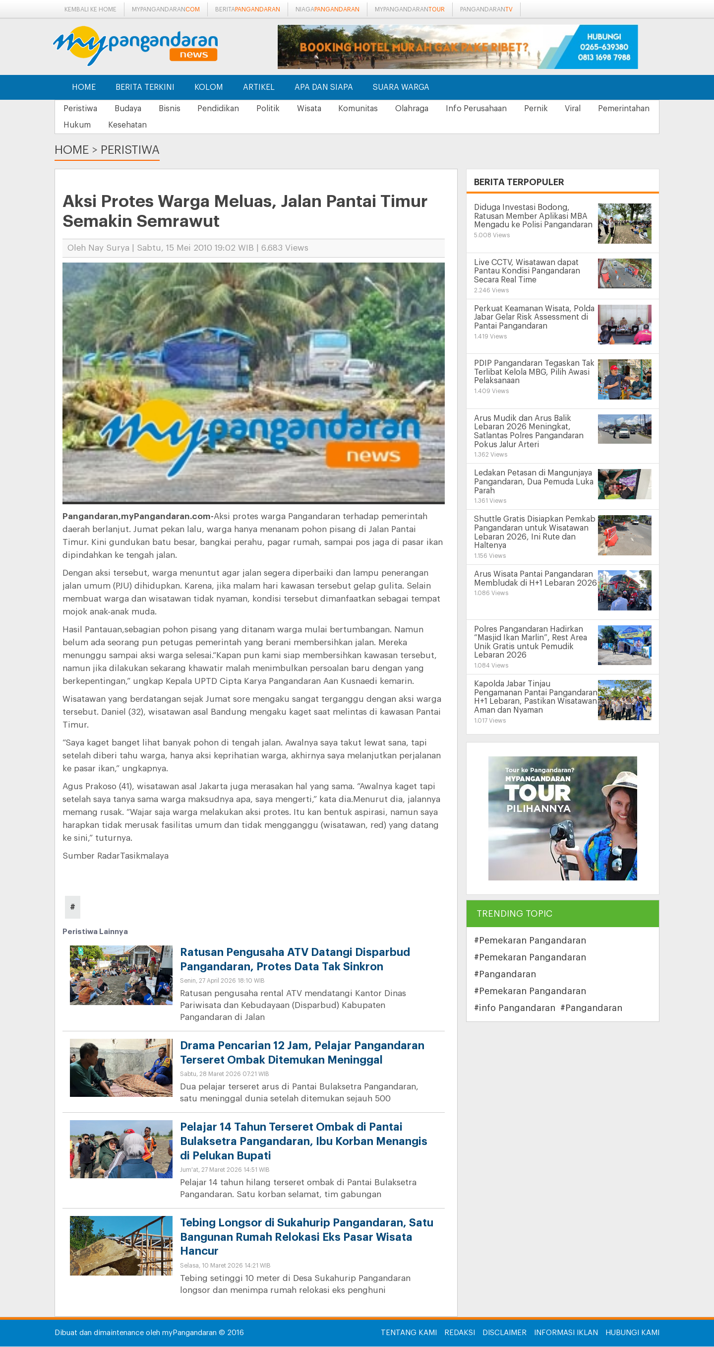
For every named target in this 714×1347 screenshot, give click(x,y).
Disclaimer (504, 1333)
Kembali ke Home (90, 9)
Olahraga (435, 109)
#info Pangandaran (514, 1008)
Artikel (259, 87)
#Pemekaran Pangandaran (530, 941)
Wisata (326, 109)
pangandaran (486, 9)
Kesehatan (203, 126)
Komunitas (378, 109)
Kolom (208, 87)
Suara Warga (401, 87)
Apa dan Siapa (324, 87)
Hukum (150, 126)
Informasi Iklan (566, 1333)
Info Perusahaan (502, 109)
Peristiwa (82, 109)
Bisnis (177, 109)
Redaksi (459, 1333)
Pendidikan (229, 109)
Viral (605, 109)
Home (84, 87)
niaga (327, 9)
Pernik (565, 109)
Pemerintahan (91, 126)
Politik (282, 109)
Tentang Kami (409, 1333)
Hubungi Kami (632, 1333)
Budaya (132, 109)
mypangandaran (166, 9)
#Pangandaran (505, 974)
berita (247, 9)
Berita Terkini (145, 87)
